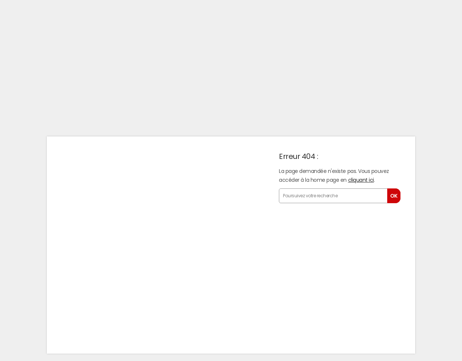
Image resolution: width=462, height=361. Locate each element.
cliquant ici (361, 180)
